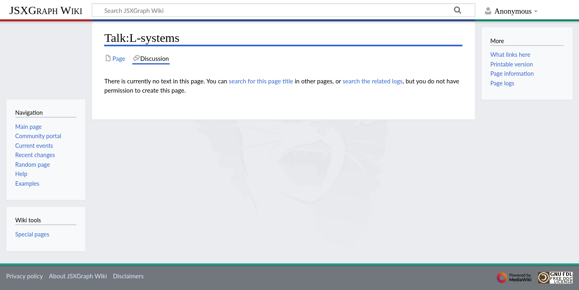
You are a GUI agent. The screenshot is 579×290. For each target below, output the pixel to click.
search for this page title (261, 81)
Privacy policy (24, 276)
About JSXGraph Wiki (78, 276)
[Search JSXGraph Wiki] (283, 10)
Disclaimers (128, 276)
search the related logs (373, 81)
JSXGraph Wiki (45, 10)
